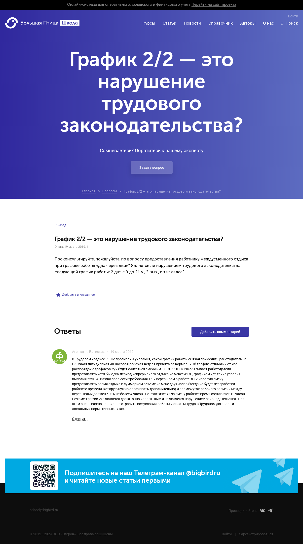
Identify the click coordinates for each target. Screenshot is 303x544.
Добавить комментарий (220, 332)
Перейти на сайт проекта (213, 4)
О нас (268, 23)
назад (60, 225)
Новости (192, 23)
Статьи (169, 23)
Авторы (248, 23)
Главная (89, 191)
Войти (293, 16)
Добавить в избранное (75, 295)
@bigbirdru (203, 473)
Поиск (292, 23)
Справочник (220, 23)
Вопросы (109, 191)
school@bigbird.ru (44, 510)
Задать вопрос (151, 167)
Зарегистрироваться (256, 534)
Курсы (149, 23)
